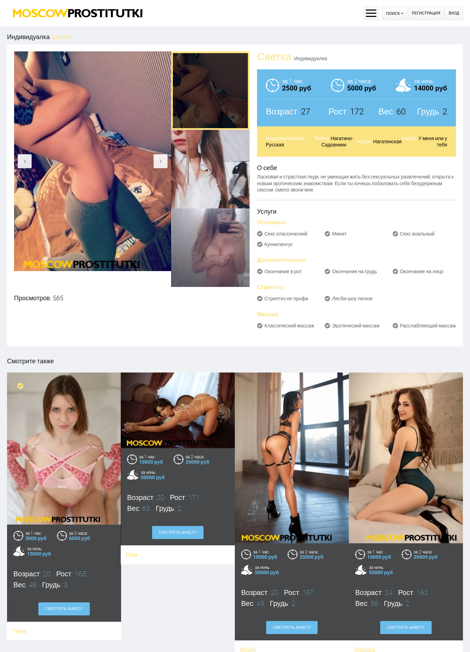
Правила (223, 635)
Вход (454, 13)
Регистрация (426, 13)
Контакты (299, 635)
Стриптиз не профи (286, 298)
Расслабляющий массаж (428, 325)
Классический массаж (289, 325)
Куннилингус (278, 244)
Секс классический (285, 234)
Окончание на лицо (422, 271)
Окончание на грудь (354, 271)
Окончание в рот (283, 271)
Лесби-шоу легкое (352, 298)
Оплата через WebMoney (261, 635)
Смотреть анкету (178, 532)
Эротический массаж (356, 325)
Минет (339, 234)
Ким (132, 554)
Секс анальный (417, 234)
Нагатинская (387, 141)
